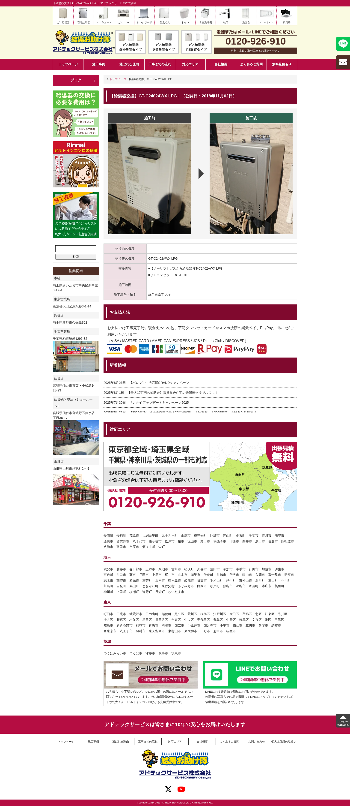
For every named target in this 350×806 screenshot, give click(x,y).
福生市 (231, 631)
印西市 (234, 541)
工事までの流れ (159, 64)
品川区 (283, 614)
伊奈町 (208, 575)
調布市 (276, 625)
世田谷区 (161, 620)
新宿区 (121, 620)
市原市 (134, 547)
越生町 (231, 580)
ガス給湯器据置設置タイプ (163, 47)
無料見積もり (281, 64)
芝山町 (228, 535)
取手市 (163, 653)
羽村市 (140, 631)
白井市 (247, 541)
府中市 (218, 631)
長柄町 (121, 535)
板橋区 (205, 614)
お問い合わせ (256, 741)
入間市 (260, 575)
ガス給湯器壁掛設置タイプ (130, 47)
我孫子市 (219, 541)
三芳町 (147, 580)
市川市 (266, 535)
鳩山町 (134, 586)
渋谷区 (108, 620)
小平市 (224, 625)
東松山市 (245, 580)
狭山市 (247, 575)
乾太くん (165, 22)
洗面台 (246, 22)
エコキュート (104, 22)
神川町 (108, 592)
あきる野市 (124, 625)
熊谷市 (228, 586)
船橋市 (108, 541)
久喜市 (202, 569)
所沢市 (234, 575)
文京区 (257, 620)
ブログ (75, 80)
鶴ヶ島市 (174, 580)
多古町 (241, 535)
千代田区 (203, 620)
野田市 (205, 541)
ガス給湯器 (63, 22)
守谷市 (150, 653)
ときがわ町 (150, 586)
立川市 (250, 625)
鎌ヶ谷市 (155, 541)
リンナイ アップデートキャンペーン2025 (159, 402)
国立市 (179, 625)
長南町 (108, 535)
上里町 (121, 592)
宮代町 (108, 575)
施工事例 (98, 64)
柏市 (181, 541)
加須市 (266, 569)
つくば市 (135, 653)
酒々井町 (148, 547)
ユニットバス (266, 22)
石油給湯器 (83, 22)
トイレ (185, 22)
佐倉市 (273, 541)
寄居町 (253, 586)
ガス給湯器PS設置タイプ (196, 47)
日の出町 (151, 614)
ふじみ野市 (186, 586)
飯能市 (189, 580)
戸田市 (144, 575)
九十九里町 (170, 535)
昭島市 (108, 625)
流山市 (192, 541)
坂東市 (176, 653)
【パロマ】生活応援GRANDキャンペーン (159, 383)
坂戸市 (160, 580)
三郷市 (150, 569)
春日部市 (135, 569)
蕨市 (132, 575)
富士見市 (274, 575)
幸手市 (241, 569)
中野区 (231, 620)
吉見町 (121, 586)
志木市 (108, 580)
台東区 (176, 620)
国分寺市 (210, 625)
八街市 (108, 547)
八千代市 (139, 541)
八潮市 (163, 569)
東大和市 (190, 631)
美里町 (279, 586)
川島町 (108, 586)
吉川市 (176, 569)
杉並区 (134, 620)
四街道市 (287, 541)
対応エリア (190, 64)
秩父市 (108, 569)
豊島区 (218, 620)
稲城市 (140, 625)
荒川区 (192, 614)
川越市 (221, 575)
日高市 (202, 580)
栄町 (161, 547)
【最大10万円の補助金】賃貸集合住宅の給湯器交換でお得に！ (172, 392)
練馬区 (244, 620)
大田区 (234, 614)
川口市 (121, 575)
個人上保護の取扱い (283, 741)
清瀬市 (166, 625)
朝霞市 (121, 580)
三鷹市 (121, 614)
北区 (258, 614)
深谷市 (241, 586)
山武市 (186, 535)
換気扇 (287, 22)
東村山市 (174, 631)
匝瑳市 (215, 535)
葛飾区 (247, 614)
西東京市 (110, 631)
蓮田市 (215, 569)
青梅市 (153, 625)
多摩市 (263, 625)
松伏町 (189, 569)
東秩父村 (168, 586)
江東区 (270, 614)
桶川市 (170, 575)
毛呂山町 (216, 580)
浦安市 (279, 535)
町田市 (108, 614)
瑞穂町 (166, 614)
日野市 (205, 631)
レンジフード (144, 22)
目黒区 (279, 620)
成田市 (260, 541)
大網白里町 (150, 535)
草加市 (228, 569)
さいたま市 (176, 592)
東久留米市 (157, 631)
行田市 (253, 569)
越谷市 (121, 569)
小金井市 (193, 625)
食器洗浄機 (205, 22)
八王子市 (126, 631)
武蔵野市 (135, 614)
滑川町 (260, 580)
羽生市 (279, 569)
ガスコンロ (124, 22)
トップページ (68, 64)
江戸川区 (219, 614)
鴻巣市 (195, 575)
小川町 (286, 580)
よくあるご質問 (251, 64)
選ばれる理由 (129, 64)
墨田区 (147, 620)
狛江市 (237, 625)
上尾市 (157, 575)
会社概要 (220, 64)
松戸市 (170, 541)
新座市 (289, 575)
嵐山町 (273, 580)
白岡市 (202, 586)
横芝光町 (200, 535)
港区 (268, 620)
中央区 (189, 620)
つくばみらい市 (115, 653)
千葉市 (253, 535)
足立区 (179, 614)
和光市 (134, 580)
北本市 (182, 575)
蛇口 (225, 22)
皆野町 (147, 592)
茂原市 (134, 535)
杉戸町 (215, 586)
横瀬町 (134, 592)
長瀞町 (160, 592)
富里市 (121, 547)
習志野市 (122, 541)
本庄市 (266, 586)
